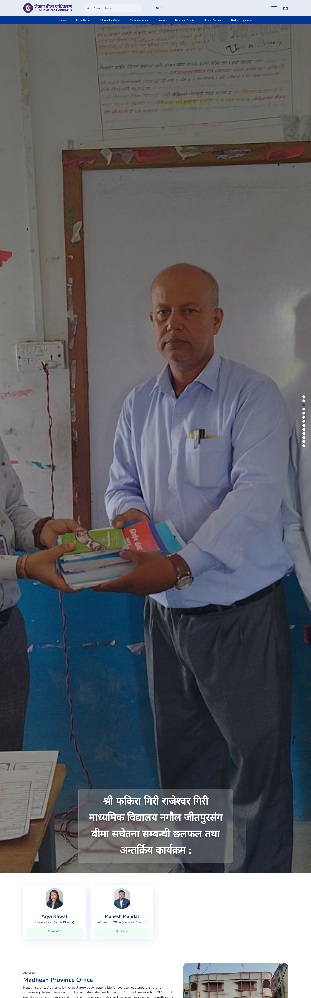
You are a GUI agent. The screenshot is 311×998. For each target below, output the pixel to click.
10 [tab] (304, 434)
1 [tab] (304, 397)
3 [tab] (304, 405)
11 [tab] (304, 438)
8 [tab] (304, 426)
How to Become (212, 20)
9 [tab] (304, 430)
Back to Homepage (241, 20)
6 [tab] (304, 418)
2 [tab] (304, 401)
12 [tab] (304, 442)
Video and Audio (139, 20)
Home (62, 20)
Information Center (110, 20)
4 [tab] (304, 410)
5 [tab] (304, 414)
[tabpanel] (155, 448)
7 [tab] (304, 422)
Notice (161, 20)
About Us (81, 20)
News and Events (184, 20)
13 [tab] (304, 446)
